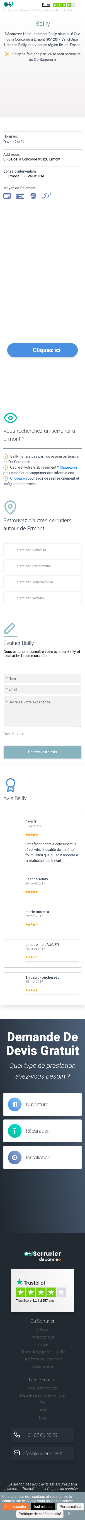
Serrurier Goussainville (35, 582)
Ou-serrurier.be (42, 1366)
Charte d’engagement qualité (43, 1352)
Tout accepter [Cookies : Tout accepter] (15, 1506)
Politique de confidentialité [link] (40, 1514)
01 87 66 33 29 (42, 1435)
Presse (42, 1344)
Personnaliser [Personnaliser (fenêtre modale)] (71, 1506)
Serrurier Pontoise (31, 550)
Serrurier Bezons (30, 598)
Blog (42, 1417)
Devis (43, 1410)
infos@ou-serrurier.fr (42, 1453)
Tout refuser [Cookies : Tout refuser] (43, 1506)
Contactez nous (42, 1337)
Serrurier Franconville (34, 566)
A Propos (43, 1330)
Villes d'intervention (42, 1388)
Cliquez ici (47, 350)
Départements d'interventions (42, 1395)
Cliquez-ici (68, 467)
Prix (43, 1403)
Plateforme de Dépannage (42, 1359)
